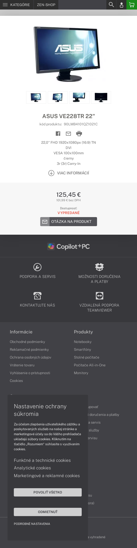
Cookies (16, 381)
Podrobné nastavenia (32, 524)
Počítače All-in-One (90, 365)
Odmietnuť (48, 512)
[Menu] (16, 5)
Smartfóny (82, 349)
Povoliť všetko (47, 492)
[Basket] (131, 5)
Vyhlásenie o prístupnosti (30, 373)
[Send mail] (68, 134)
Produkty (83, 332)
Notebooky (83, 342)
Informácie (21, 332)
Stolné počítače (86, 357)
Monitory (81, 373)
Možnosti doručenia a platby (96, 415)
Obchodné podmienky (27, 342)
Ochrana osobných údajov (30, 357)
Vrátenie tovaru (22, 365)
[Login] (121, 5)
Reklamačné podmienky (29, 349)
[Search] (111, 5)
